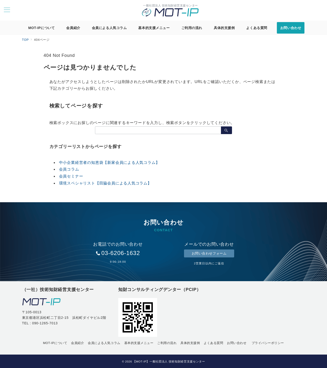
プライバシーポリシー (268, 343)
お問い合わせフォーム (209, 253)
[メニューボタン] (7, 10)
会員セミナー (71, 176)
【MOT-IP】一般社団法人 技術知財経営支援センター (169, 361)
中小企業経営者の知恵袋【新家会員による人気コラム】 (109, 162)
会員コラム (69, 169)
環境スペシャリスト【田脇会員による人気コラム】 (105, 183)
